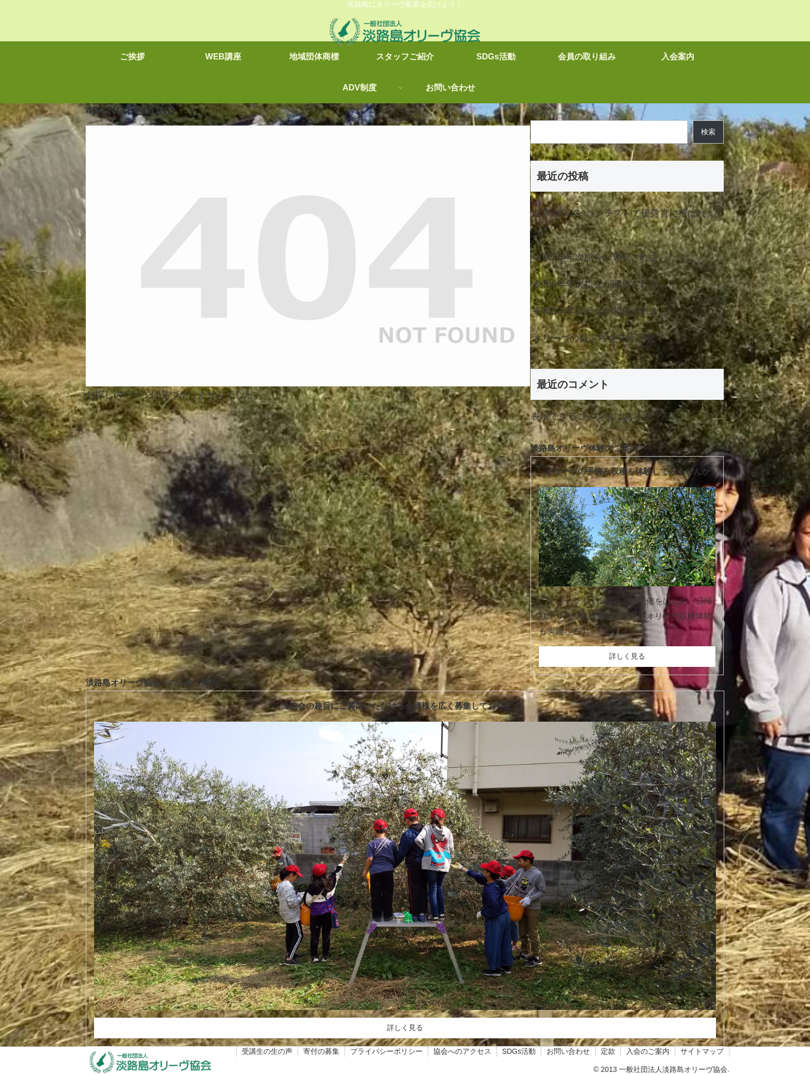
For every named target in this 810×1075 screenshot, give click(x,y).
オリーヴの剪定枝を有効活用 (593, 338)
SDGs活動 (519, 1051)
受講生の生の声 (267, 1051)
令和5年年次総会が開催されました (605, 311)
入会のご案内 (647, 1051)
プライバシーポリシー (386, 1051)
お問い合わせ (568, 1051)
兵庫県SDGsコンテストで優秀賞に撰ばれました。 (624, 221)
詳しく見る (627, 656)
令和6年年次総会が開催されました (605, 284)
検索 (540, 112)
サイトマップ (702, 1051)
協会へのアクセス (462, 1051)
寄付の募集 (321, 1051)
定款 (608, 1051)
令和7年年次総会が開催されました (605, 257)
